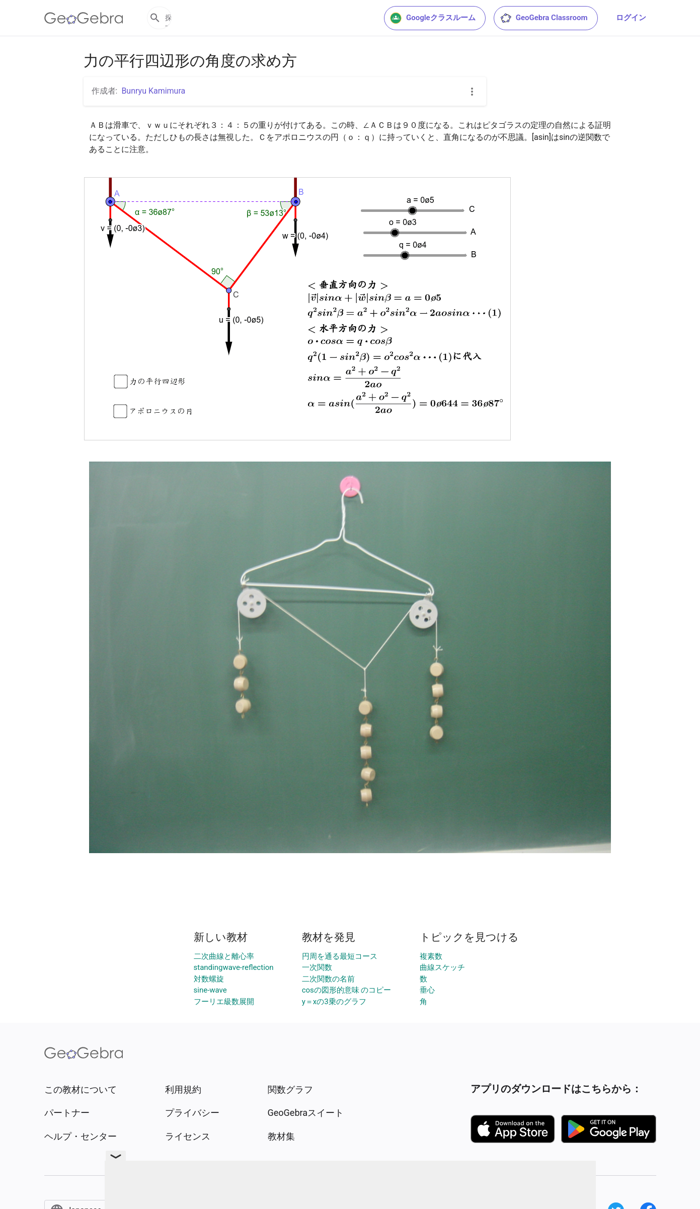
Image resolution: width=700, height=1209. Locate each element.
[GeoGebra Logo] (83, 18)
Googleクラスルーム (433, 18)
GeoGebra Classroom (544, 18)
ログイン (631, 17)
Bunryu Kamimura (153, 91)
